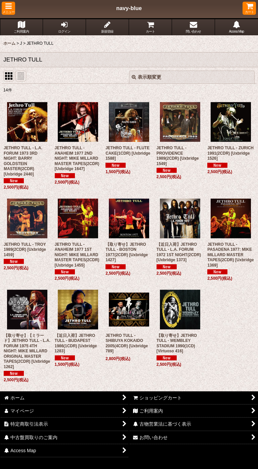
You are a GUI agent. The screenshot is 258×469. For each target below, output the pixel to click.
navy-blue (129, 8)
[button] (8, 8)
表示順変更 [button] (146, 77)
